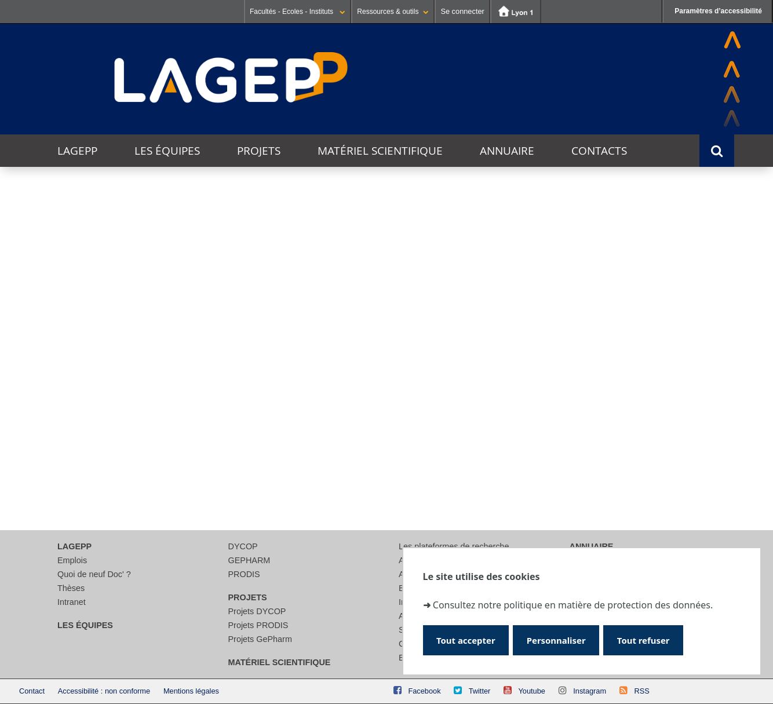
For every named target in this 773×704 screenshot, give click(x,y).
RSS (641, 691)
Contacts (599, 150)
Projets (258, 150)
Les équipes (167, 150)
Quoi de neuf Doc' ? (94, 574)
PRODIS (244, 574)
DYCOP (243, 546)
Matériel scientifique (380, 150)
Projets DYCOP (257, 611)
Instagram (589, 691)
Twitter (480, 691)
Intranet (71, 602)
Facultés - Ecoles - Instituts (297, 12)
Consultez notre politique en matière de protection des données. (573, 604)
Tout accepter (467, 639)
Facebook (424, 691)
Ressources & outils (393, 12)
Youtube (531, 691)
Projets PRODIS (258, 625)
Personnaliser (560, 639)
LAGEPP (77, 150)
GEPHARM (249, 560)
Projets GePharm (260, 639)
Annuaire (507, 150)
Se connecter (462, 11)
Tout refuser (650, 639)
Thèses (71, 588)
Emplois (72, 560)
